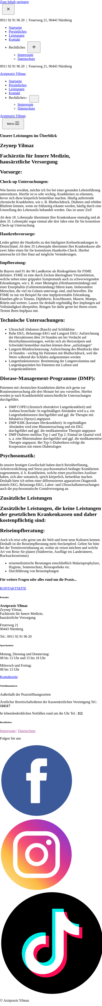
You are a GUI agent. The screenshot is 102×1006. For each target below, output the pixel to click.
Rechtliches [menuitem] (17, 47)
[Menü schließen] (8, 9)
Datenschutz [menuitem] (26, 59)
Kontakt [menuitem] (14, 39)
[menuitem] (33, 47)
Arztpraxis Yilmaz (13, 74)
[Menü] (13, 123)
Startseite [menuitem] (15, 27)
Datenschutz (26, 731)
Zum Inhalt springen (14, 2)
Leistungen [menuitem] (16, 35)
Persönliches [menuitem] (18, 31)
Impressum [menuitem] (25, 55)
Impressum (8, 731)
